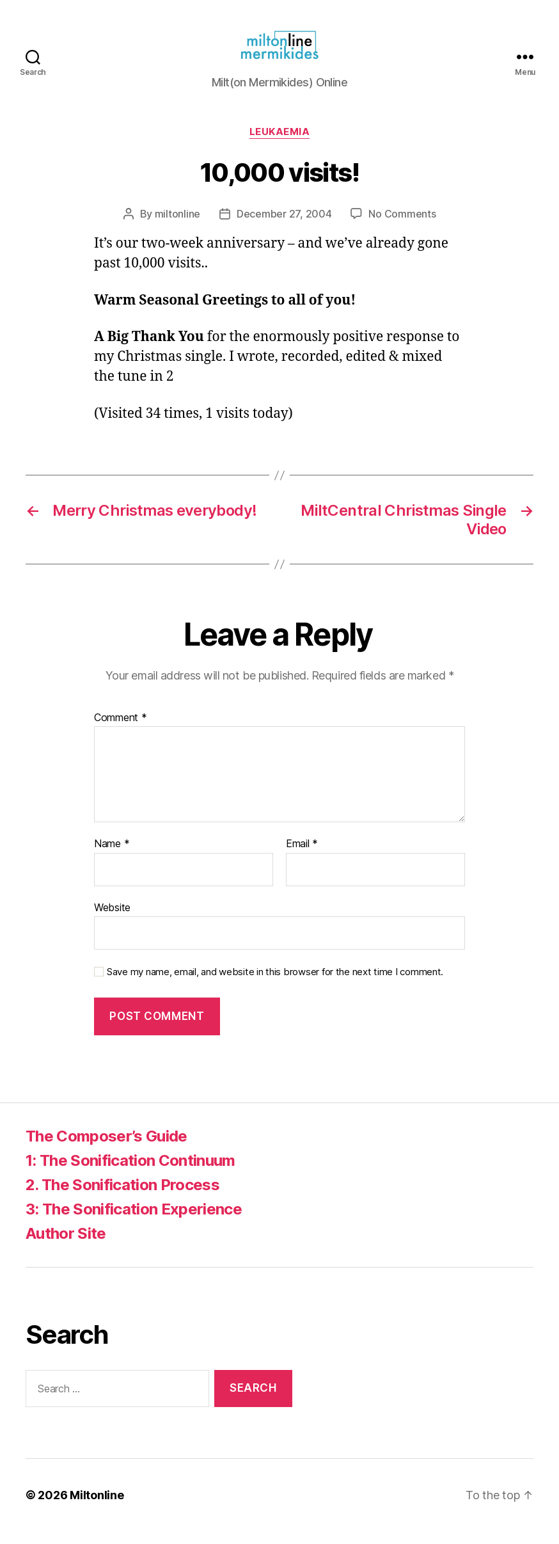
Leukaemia (279, 144)
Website (112, 920)
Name (111, 857)
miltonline (177, 226)
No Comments (402, 226)
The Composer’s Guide (106, 1149)
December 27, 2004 (284, 226)
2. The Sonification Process (122, 1197)
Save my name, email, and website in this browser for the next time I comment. (275, 985)
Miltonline (96, 1508)
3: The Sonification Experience (134, 1222)
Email (302, 857)
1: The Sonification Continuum (130, 1173)
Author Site (66, 1246)
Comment (120, 730)
